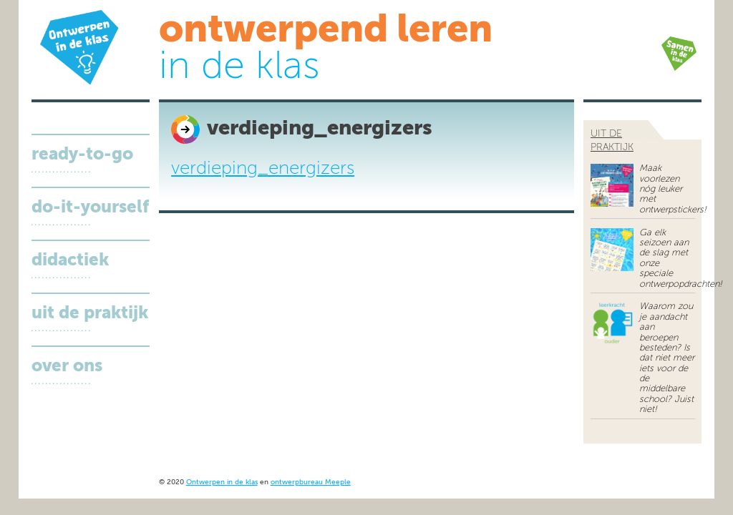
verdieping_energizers (262, 169)
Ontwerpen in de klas (222, 482)
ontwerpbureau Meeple (311, 482)
